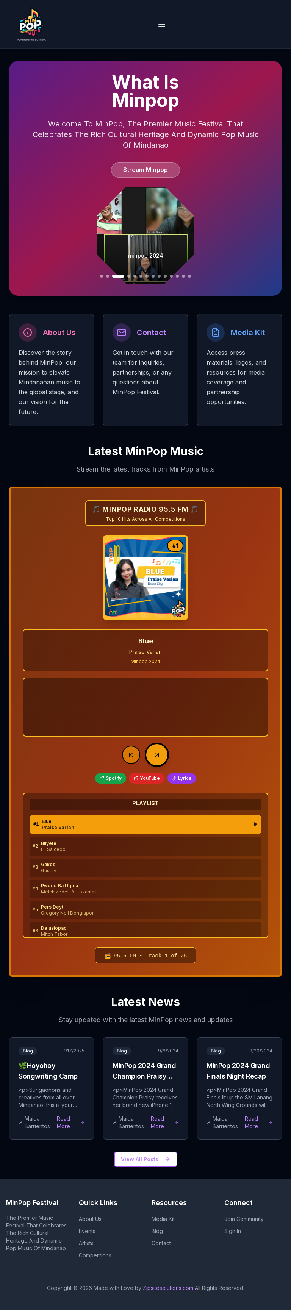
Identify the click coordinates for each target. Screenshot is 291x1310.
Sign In (232, 1231)
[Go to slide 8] (134, 276)
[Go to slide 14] (171, 276)
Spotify (111, 778)
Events (87, 1231)
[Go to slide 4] (101, 276)
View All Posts (146, 1159)
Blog (157, 1231)
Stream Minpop (145, 170)
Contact (161, 1243)
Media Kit (163, 1219)
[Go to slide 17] (189, 276)
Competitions (95, 1255)
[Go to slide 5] (107, 276)
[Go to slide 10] (147, 276)
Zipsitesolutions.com (168, 1288)
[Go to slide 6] (118, 276)
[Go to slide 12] (159, 276)
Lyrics (181, 778)
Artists (86, 1243)
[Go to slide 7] (128, 276)
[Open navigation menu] (161, 24)
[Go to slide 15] (177, 276)
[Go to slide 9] (140, 276)
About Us (90, 1219)
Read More (70, 1122)
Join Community (244, 1219)
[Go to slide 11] (153, 276)
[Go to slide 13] (165, 276)
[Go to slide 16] (183, 276)
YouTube (147, 778)
